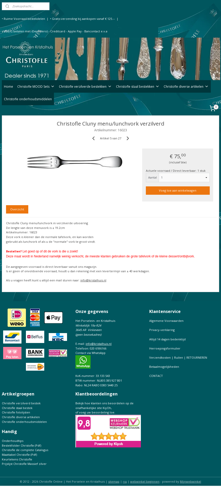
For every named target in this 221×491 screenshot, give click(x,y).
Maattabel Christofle (16, 455)
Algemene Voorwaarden (166, 321)
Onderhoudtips (12, 441)
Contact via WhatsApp (90, 353)
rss (125, 481)
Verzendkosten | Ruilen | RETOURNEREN (178, 357)
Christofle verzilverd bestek (21, 403)
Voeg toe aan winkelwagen (177, 191)
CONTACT (156, 376)
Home (8, 86)
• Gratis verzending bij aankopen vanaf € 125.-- (82, 19)
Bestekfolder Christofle (18, 445)
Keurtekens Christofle (17, 459)
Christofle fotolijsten (16, 412)
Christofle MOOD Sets (36, 86)
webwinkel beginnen (144, 481)
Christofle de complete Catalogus (25, 450)
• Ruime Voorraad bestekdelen (23, 19)
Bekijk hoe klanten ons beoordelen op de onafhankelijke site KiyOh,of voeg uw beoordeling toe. (104, 407)
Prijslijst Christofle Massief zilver (24, 464)
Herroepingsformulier (164, 348)
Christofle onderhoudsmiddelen (28, 99)
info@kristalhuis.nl (93, 280)
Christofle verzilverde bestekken (85, 86)
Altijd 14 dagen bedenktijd (167, 339)
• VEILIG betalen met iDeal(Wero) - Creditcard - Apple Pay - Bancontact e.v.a (54, 31)
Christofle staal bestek (17, 408)
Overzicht (17, 209)
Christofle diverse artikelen (186, 86)
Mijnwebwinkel (190, 481)
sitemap (113, 481)
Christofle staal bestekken (137, 86)
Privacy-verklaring (162, 330)
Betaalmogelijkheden (164, 367)
